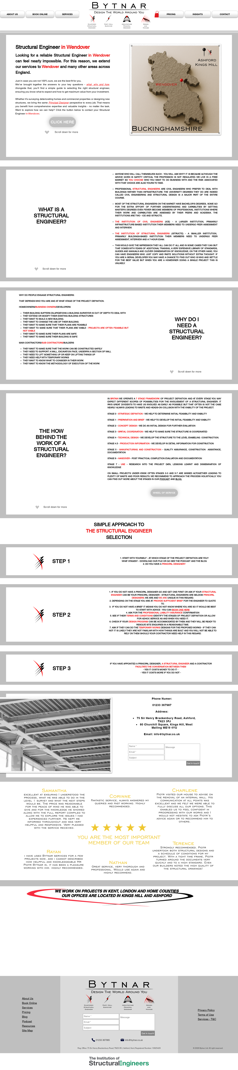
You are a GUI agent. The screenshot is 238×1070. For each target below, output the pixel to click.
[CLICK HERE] (62, 122)
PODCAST (165, 479)
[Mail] (122, 1040)
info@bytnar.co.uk (167, 734)
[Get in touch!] (193, 763)
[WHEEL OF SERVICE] (164, 493)
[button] (157, 14)
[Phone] (93, 1040)
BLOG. (178, 479)
